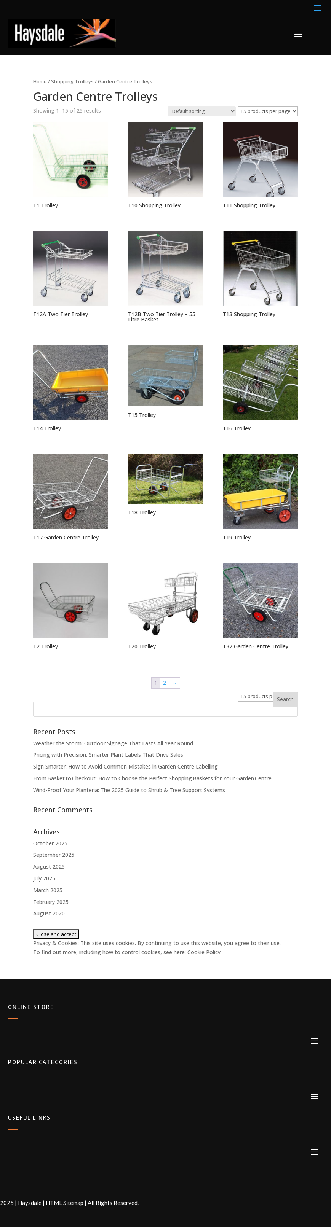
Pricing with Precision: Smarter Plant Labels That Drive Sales (108, 754)
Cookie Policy (204, 952)
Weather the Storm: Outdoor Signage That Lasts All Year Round (113, 743)
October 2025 (50, 843)
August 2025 (49, 866)
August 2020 (49, 913)
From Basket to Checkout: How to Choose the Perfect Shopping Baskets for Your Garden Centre (152, 778)
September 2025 (53, 854)
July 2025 (44, 878)
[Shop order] (202, 111)
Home (40, 81)
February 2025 (51, 902)
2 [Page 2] (164, 682)
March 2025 (47, 890)
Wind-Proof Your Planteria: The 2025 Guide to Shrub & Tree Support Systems (129, 790)
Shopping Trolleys (72, 81)
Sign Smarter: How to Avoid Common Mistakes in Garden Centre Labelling (125, 766)
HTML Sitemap (64, 1202)
